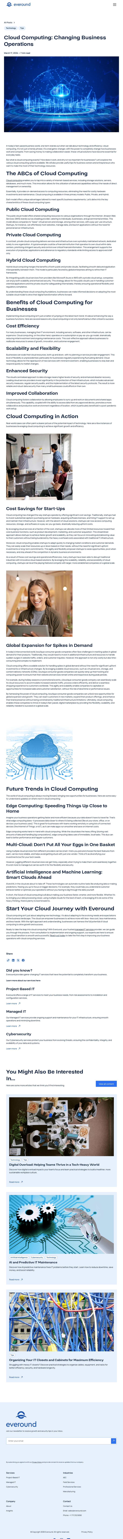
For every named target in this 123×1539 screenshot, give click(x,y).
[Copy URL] (8, 960)
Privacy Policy (87, 1532)
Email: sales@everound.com (74, 1510)
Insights (9, 1510)
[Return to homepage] (18, 4)
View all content (106, 1084)
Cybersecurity (12, 1487)
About (8, 1506)
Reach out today (57, 935)
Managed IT (11, 1482)
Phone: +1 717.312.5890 (72, 1515)
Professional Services (72, 1487)
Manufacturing (69, 1491)
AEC (64, 1477)
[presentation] (26, 1451)
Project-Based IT (13, 1477)
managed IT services (84, 929)
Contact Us (67, 1506)
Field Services (69, 1482)
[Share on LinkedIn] (13, 960)
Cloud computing (14, 180)
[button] (114, 4)
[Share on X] (18, 960)
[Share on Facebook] (23, 960)
